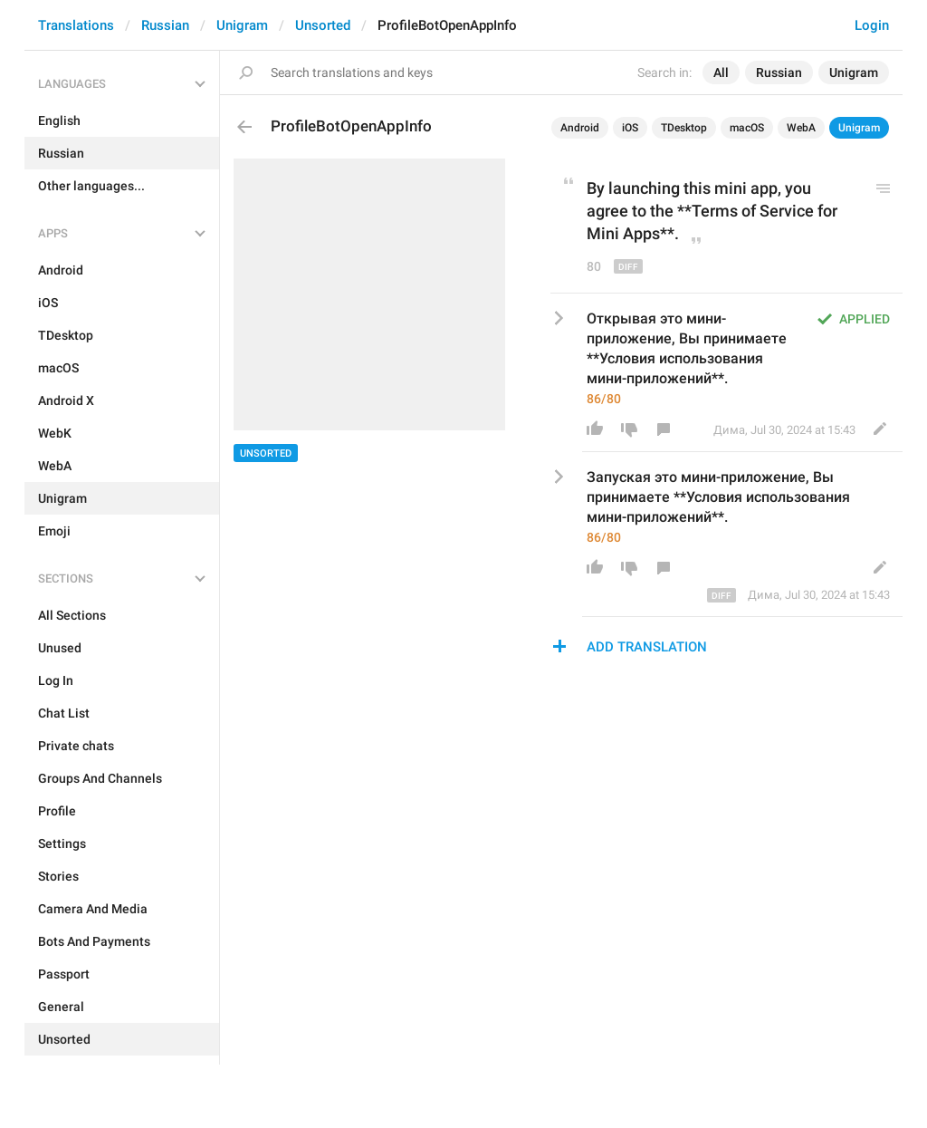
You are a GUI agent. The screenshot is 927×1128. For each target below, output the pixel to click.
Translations (76, 25)
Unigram (242, 25)
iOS (630, 127)
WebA (801, 127)
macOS (747, 127)
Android (579, 127)
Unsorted (322, 25)
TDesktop (684, 127)
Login (872, 25)
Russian (165, 25)
